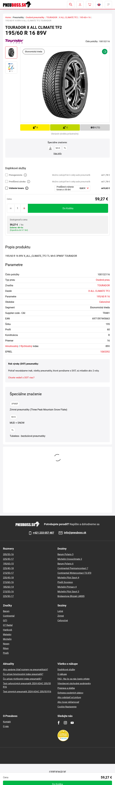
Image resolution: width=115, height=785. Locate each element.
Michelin (7, 639)
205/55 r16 (8, 554)
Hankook (7, 629)
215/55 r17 (8, 573)
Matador (7, 634)
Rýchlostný (26, 346)
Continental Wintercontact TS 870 (74, 573)
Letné (60, 611)
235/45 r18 (8, 577)
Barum (6, 611)
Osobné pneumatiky (35, 17)
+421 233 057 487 (43, 532)
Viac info (57, 153)
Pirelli (6, 653)
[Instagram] (65, 722)
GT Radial (8, 625)
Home (8, 17)
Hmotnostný (11, 346)
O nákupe (62, 674)
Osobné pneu (103, 279)
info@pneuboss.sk (75, 532)
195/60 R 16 (103, 296)
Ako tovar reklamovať (68, 702)
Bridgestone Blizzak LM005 (71, 596)
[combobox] (72, 188)
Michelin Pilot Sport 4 (68, 577)
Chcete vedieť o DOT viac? (21, 377)
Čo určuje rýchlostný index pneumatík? (22, 678)
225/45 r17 (8, 559)
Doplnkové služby (66, 669)
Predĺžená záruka (17, 181)
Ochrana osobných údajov (70, 692)
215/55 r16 (8, 591)
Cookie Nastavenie (67, 706)
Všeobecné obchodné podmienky (74, 683)
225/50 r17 (8, 596)
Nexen (6, 643)
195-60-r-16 (85, 17)
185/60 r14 (8, 587)
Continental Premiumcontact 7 (73, 568)
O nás (6, 726)
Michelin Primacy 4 (67, 587)
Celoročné (104, 302)
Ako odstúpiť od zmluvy (69, 697)
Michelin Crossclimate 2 (70, 559)
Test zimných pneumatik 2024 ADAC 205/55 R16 (27, 691)
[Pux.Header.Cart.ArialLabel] (89, 4)
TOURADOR (51, 17)
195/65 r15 (8, 563)
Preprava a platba (66, 688)
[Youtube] (72, 722)
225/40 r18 (8, 568)
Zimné (61, 616)
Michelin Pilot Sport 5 (68, 591)
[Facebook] (58, 722)
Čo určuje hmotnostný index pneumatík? (23, 674)
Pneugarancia (15, 175)
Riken (6, 648)
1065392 (105, 351)
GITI (5, 620)
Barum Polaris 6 (65, 563)
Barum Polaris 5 (65, 554)
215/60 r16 (8, 582)
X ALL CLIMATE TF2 (68, 17)
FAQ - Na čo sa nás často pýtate (74, 678)
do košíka (68, 208)
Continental (9, 616)
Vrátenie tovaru (16, 188)
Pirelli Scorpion (65, 582)
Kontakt (7, 721)
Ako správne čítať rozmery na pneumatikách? (25, 669)
